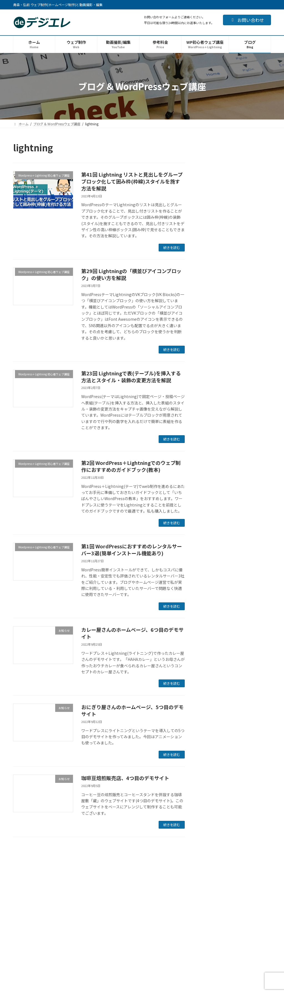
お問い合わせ (247, 20)
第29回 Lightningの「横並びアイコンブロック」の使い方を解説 (131, 274)
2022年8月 (212, 744)
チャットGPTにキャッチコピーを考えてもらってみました (250, 416)
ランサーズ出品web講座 (224, 567)
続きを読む (171, 247)
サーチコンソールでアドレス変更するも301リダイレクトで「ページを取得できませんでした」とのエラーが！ (249, 172)
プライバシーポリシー (213, 857)
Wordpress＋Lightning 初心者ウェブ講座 (236, 553)
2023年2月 (212, 676)
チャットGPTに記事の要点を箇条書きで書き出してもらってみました (250, 384)
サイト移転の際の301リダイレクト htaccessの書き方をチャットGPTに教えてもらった (249, 212)
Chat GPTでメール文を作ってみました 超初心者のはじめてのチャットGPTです (249, 482)
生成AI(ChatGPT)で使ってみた (230, 528)
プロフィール (176, 857)
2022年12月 (213, 698)
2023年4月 (212, 653)
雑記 (207, 601)
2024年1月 (212, 631)
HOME (17, 889)
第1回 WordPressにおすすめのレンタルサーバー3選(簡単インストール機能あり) (131, 550)
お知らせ (211, 539)
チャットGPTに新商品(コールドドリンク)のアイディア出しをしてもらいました (250, 318)
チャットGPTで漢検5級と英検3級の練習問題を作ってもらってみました (250, 447)
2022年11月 (213, 710)
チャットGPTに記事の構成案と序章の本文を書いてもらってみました (250, 353)
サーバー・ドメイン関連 (224, 579)
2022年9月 (212, 732)
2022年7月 (212, 755)
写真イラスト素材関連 (222, 590)
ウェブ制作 (21, 896)
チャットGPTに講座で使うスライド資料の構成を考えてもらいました (250, 284)
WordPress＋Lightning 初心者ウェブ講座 (49, 857)
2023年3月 (212, 665)
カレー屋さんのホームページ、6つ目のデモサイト (132, 633)
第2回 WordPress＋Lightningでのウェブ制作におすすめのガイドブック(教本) (131, 466)
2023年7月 (212, 642)
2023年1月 (212, 687)
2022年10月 (213, 721)
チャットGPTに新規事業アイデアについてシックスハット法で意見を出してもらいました (248, 250)
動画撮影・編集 (26, 903)
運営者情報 (146, 857)
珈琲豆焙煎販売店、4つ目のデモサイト (125, 777)
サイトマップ (251, 857)
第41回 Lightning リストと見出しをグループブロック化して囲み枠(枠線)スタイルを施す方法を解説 (132, 181)
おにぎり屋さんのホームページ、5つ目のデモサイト (132, 710)
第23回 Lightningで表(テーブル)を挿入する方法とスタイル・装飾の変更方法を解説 (131, 377)
